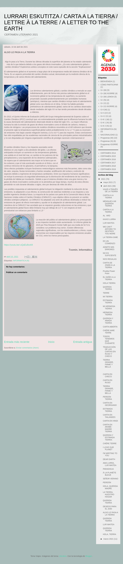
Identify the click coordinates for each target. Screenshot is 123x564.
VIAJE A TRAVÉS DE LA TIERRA (110, 190)
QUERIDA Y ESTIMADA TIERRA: (109, 437)
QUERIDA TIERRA (107, 288)
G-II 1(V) (104, 113)
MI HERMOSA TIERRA (109, 307)
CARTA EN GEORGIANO (110, 404)
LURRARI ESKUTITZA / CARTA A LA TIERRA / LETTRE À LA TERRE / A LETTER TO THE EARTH (61, 22)
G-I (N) (103, 100)
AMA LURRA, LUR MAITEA (109, 464)
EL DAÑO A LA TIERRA (109, 278)
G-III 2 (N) (105, 126)
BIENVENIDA (106, 81)
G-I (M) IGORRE (108, 93)
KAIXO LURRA (109, 219)
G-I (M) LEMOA (107, 97)
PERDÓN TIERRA (107, 398)
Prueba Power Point (109, 272)
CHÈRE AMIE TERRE (109, 331)
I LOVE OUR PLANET (108, 448)
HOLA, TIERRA (109, 534)
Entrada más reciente (16, 341)
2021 (103, 179)
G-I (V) (103, 103)
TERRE (106, 293)
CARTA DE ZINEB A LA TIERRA (109, 265)
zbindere (62, 556)
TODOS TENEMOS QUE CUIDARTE (109, 339)
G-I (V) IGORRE (107, 106)
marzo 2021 (108, 539)
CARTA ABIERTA (110, 327)
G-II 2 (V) (104, 116)
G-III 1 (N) (105, 122)
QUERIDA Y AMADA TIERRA (108, 320)
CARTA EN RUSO (107, 381)
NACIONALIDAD (108, 135)
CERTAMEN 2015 (108, 156)
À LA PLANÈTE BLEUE (109, 474)
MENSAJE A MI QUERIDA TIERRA (109, 203)
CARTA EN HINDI (110, 421)
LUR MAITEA (108, 223)
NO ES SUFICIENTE (109, 254)
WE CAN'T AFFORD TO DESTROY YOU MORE (109, 230)
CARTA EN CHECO (107, 375)
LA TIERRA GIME (110, 237)
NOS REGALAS (109, 259)
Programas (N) (107, 141)
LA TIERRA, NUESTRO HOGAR (108, 494)
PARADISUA (108, 469)
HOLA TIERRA (109, 283)
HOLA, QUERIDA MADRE (110, 487)
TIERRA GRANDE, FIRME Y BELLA (108, 363)
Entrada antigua (82, 341)
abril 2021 (107, 186)
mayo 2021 (108, 182)
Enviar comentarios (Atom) (27, 348)
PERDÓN (107, 482)
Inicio (51, 341)
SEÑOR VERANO (110, 479)
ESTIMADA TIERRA (108, 301)
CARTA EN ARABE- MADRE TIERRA (107, 428)
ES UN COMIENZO (109, 242)
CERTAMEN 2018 (108, 166)
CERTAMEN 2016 (108, 159)
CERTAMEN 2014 (108, 153)
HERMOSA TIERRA (107, 313)
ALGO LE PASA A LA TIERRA (110, 513)
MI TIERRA (108, 297)
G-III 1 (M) (105, 119)
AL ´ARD (106, 215)
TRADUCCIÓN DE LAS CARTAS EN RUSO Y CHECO (109, 351)
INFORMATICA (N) (21, 261)
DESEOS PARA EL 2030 (109, 507)
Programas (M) (107, 138)
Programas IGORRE (109, 144)
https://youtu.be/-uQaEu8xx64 (18, 245)
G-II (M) (104, 110)
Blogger (88, 556)
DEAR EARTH (109, 459)
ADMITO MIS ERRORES (108, 248)
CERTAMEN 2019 (108, 169)
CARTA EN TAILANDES (109, 416)
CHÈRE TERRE (109, 443)
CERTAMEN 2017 (108, 163)
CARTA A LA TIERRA (108, 196)
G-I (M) (104, 90)
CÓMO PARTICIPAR (109, 85)
